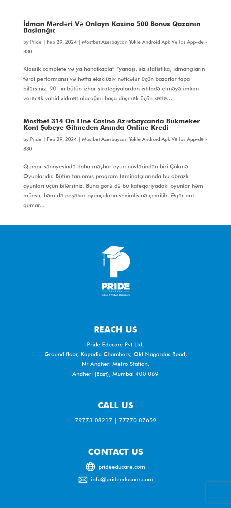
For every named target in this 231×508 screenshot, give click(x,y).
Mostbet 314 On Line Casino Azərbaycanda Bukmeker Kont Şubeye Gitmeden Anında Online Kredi (111, 124)
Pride (36, 42)
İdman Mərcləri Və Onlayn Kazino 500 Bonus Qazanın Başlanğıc (112, 27)
